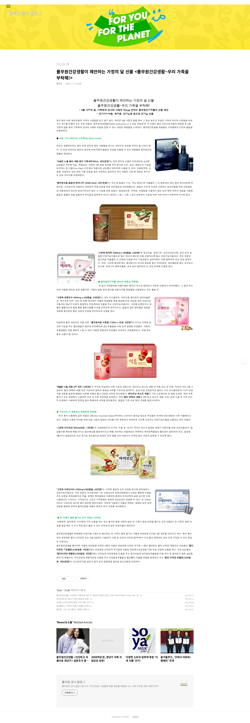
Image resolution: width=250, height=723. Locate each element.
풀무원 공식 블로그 (73, 682)
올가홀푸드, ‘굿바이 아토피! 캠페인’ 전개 (72, 605)
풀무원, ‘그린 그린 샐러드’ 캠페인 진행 (71, 609)
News (59, 590)
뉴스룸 (67, 590)
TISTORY (125, 716)
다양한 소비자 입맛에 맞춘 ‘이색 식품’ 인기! (73, 602)
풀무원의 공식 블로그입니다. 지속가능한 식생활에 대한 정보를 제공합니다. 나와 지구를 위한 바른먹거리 (110, 686)
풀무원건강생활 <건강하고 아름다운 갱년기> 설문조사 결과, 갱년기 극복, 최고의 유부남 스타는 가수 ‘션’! (97, 595)
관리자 (135, 716)
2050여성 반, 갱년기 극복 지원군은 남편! (72, 598)
